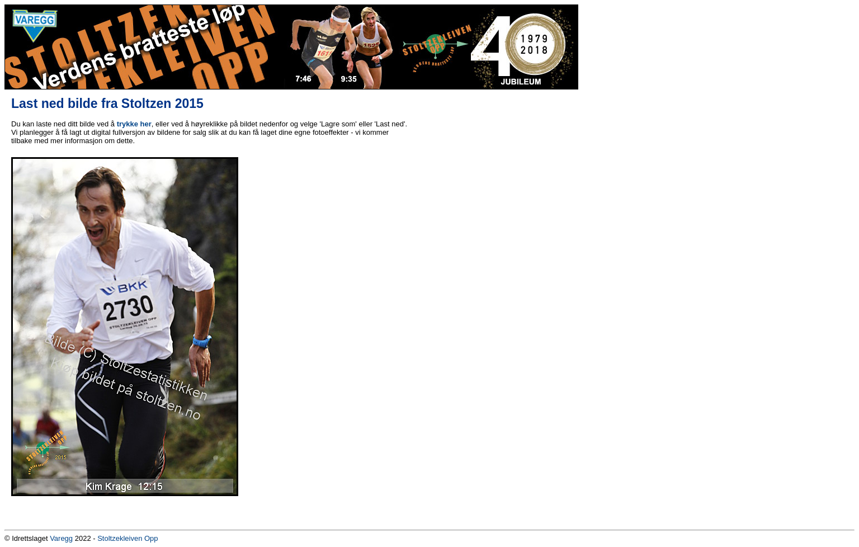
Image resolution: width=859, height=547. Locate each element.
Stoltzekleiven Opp (127, 538)
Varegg (61, 538)
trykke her (134, 124)
